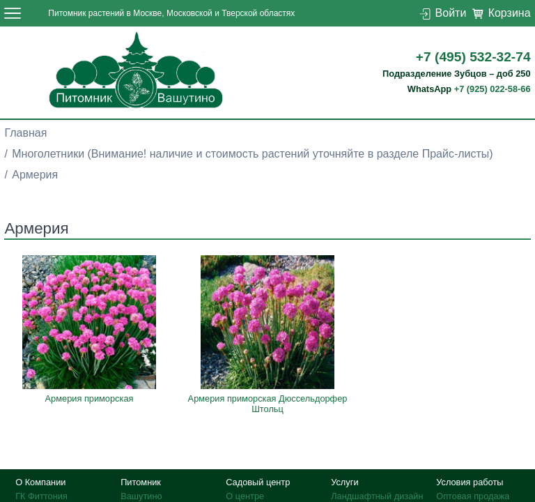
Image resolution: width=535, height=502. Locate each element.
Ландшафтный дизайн (377, 496)
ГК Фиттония (41, 496)
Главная (25, 133)
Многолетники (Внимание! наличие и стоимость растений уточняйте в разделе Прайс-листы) (252, 154)
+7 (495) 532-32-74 (473, 57)
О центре (245, 496)
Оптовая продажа (472, 496)
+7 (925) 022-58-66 (492, 89)
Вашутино (141, 496)
